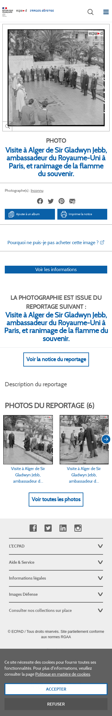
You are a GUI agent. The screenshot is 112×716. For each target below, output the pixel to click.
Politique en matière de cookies (62, 679)
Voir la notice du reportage (56, 359)
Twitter (48, 528)
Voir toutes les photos (56, 499)
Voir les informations (56, 269)
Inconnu (37, 190)
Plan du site (56, 650)
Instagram (78, 528)
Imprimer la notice (76, 214)
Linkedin (63, 528)
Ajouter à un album (24, 214)
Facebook (33, 528)
